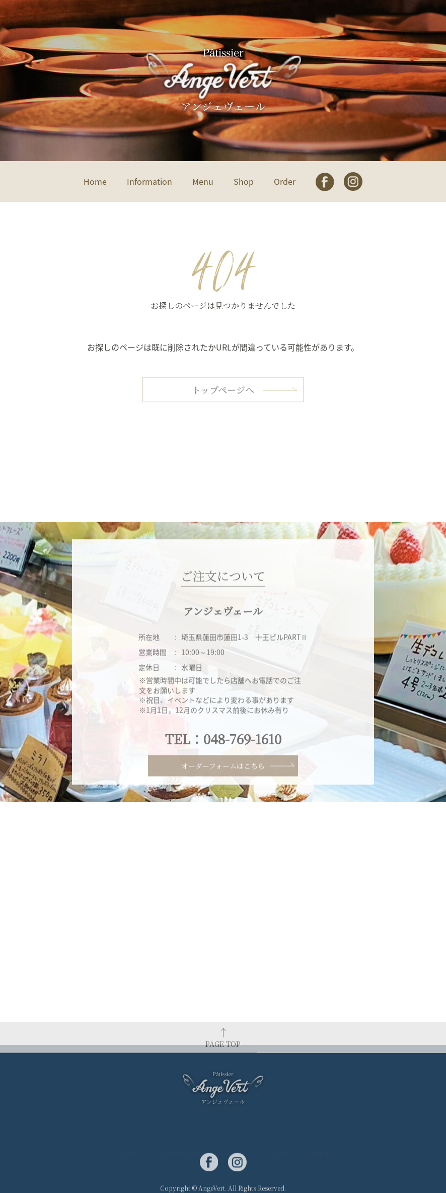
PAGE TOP (223, 1048)
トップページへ (223, 398)
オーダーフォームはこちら (223, 773)
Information (149, 181)
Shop (244, 181)
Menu (202, 181)
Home (95, 181)
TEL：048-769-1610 (223, 755)
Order (284, 181)
